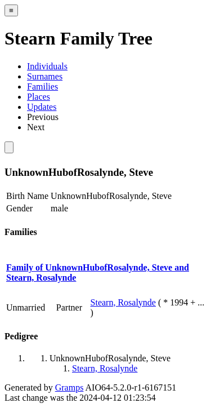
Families (42, 86)
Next (35, 127)
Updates (41, 107)
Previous (43, 117)
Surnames (44, 76)
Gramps (69, 387)
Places (38, 96)
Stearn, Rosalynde (123, 302)
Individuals (47, 66)
